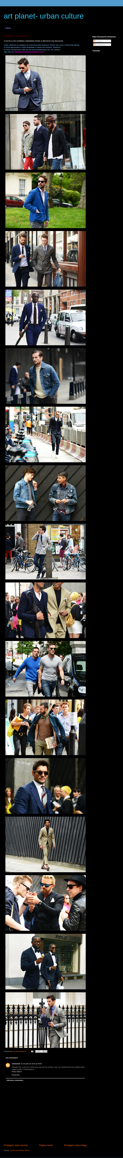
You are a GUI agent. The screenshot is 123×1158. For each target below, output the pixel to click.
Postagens (98, 41)
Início (8, 28)
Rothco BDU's (17, 1072)
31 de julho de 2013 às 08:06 (31, 1064)
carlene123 (16, 1064)
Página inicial (46, 1145)
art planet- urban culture (44, 16)
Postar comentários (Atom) (20, 1150)
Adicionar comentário (15, 1080)
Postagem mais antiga (75, 1145)
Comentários (99, 45)
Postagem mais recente (16, 1145)
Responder (16, 1075)
